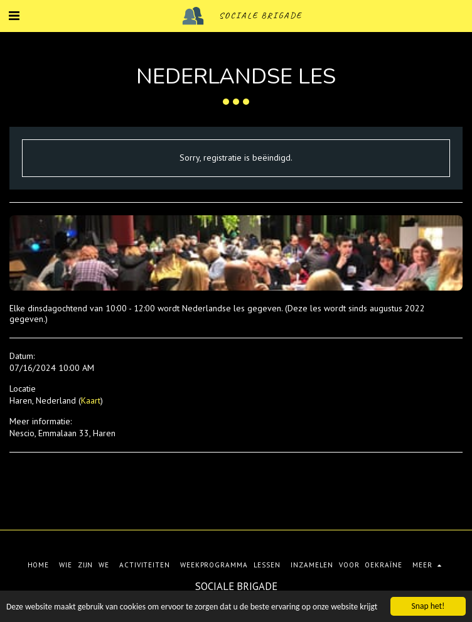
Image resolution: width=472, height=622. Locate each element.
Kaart (90, 400)
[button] (13, 15)
